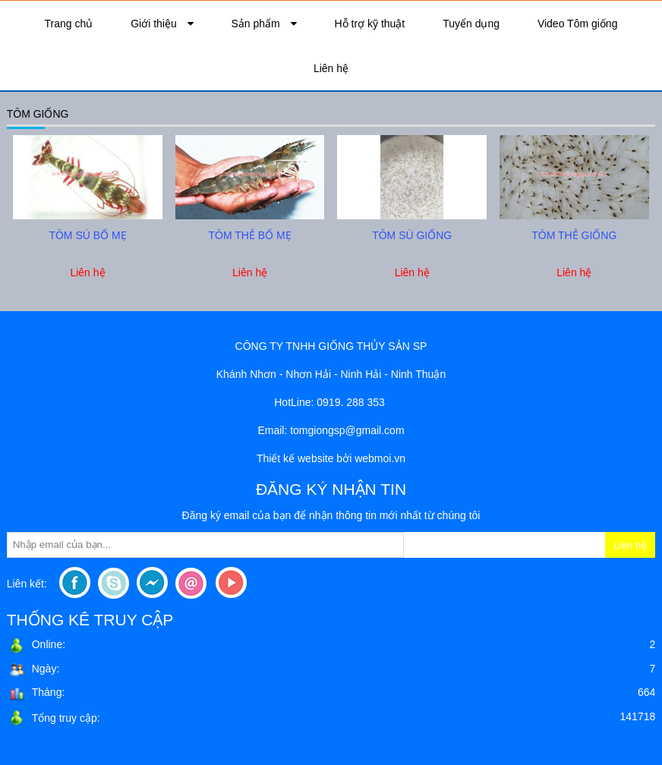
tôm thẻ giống (573, 235)
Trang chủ (69, 23)
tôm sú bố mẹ (87, 235)
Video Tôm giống (577, 23)
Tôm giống (38, 114)
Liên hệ (331, 68)
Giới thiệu (155, 23)
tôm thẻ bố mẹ (250, 235)
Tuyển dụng (471, 23)
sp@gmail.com (369, 430)
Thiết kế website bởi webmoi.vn (331, 458)
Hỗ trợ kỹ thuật (370, 23)
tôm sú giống (412, 235)
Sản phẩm (257, 23)
